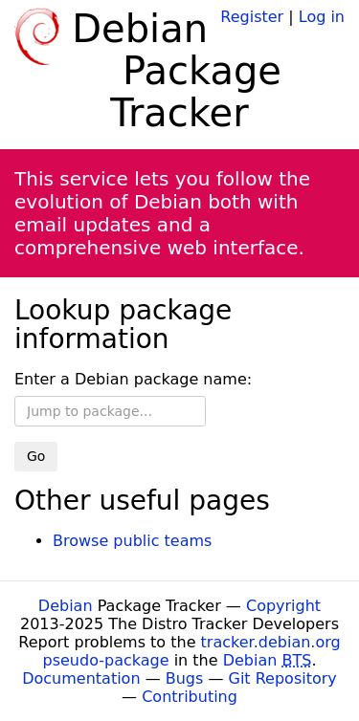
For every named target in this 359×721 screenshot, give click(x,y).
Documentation (81, 678)
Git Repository (283, 678)
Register (251, 17)
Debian (65, 606)
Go (36, 456)
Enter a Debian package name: (133, 379)
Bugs (185, 678)
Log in (322, 17)
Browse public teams (132, 541)
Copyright (283, 606)
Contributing (189, 697)
